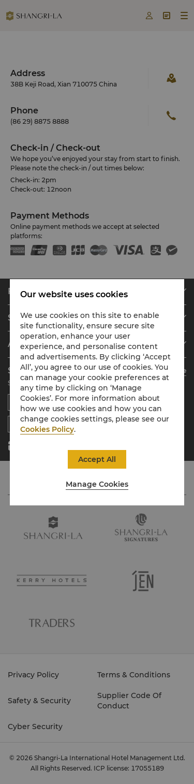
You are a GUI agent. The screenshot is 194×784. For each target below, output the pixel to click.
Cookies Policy (47, 429)
